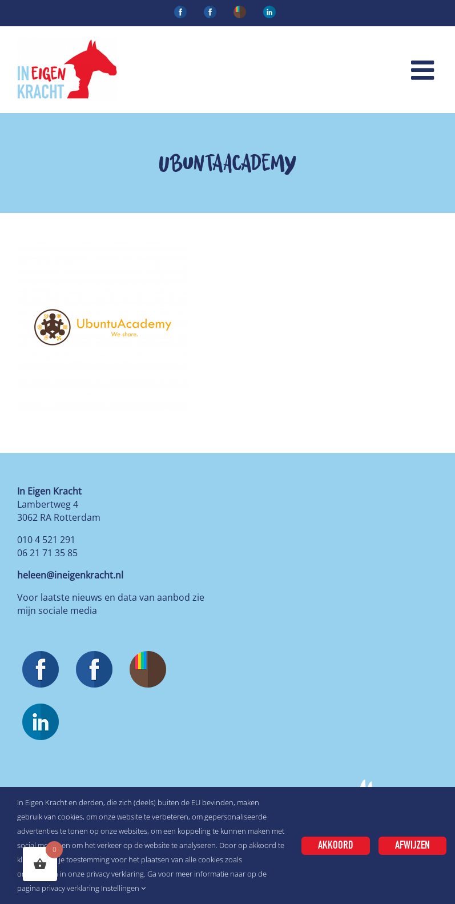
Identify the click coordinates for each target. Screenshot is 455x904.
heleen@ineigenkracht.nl (70, 575)
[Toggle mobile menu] (424, 70)
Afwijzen (412, 845)
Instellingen (123, 888)
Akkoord (335, 845)
